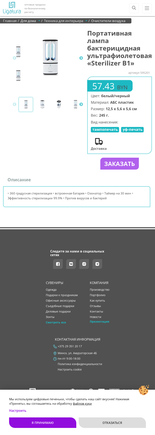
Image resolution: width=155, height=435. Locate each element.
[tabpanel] (50, 58)
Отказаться (112, 423)
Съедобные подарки (60, 306)
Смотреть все (56, 322)
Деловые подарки (58, 312)
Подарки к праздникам (62, 295)
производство (99, 290)
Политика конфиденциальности (80, 364)
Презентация (99, 322)
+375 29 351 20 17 (70, 346)
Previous (15, 58)
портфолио (97, 295)
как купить (97, 301)
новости (95, 317)
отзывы (95, 306)
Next (81, 58)
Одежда (51, 290)
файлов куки (82, 403)
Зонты (50, 317)
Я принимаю (43, 423)
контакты (96, 312)
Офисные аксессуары (61, 301)
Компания (99, 283)
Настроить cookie (70, 370)
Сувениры (54, 283)
